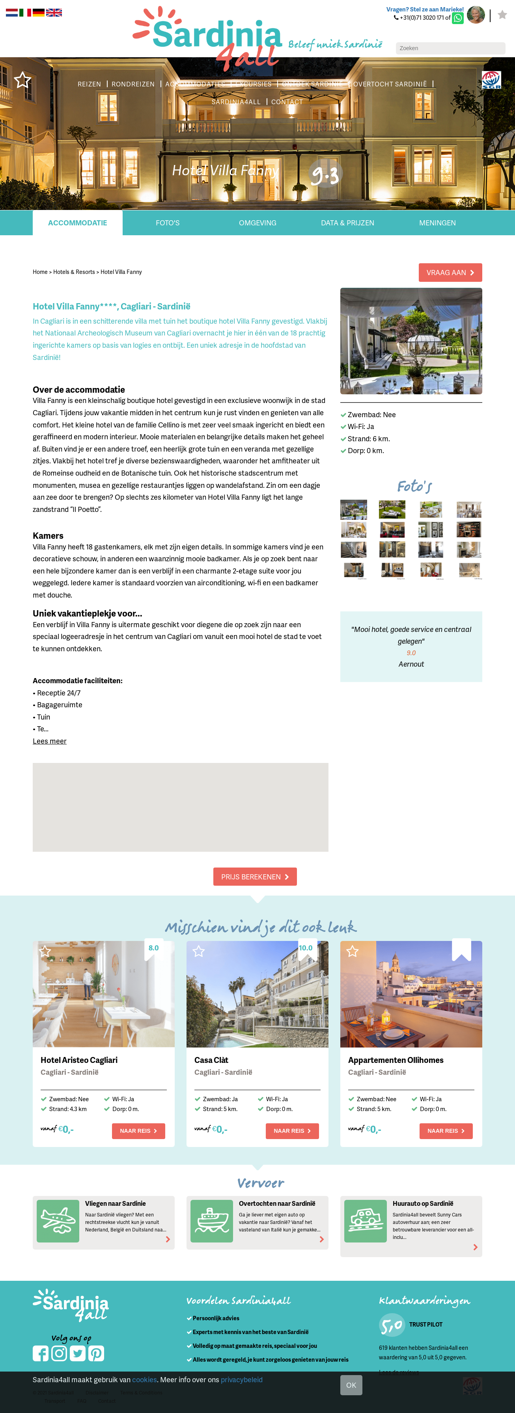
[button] (180, 800)
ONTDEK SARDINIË (312, 83)
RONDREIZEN (133, 83)
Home (40, 271)
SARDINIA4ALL (236, 101)
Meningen (437, 222)
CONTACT (287, 101)
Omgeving (257, 222)
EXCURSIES (253, 83)
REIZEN (89, 83)
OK (351, 1385)
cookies (144, 1379)
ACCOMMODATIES (195, 83)
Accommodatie (77, 222)
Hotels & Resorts (74, 271)
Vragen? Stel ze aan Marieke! (425, 9)
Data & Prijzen (347, 222)
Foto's (168, 222)
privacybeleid (242, 1379)
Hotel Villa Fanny (121, 271)
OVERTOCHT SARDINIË (390, 83)
